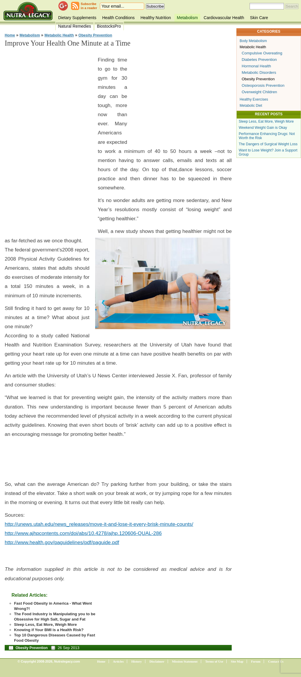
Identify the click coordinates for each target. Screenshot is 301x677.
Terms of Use (214, 661)
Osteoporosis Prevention (263, 85)
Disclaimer (156, 661)
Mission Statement (185, 661)
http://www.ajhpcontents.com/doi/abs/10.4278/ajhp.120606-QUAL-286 (83, 533)
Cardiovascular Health (224, 17)
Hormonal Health (256, 66)
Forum (255, 661)
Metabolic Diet (251, 106)
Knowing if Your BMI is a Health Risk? (49, 630)
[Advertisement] (49, 141)
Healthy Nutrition (155, 17)
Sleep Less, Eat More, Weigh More (45, 624)
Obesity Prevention (95, 35)
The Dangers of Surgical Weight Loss (268, 144)
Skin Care (259, 17)
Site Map (237, 661)
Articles (118, 661)
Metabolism (187, 17)
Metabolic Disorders (259, 72)
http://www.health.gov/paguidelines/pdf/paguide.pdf (62, 542)
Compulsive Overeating (262, 53)
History (136, 661)
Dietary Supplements (77, 17)
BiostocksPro (109, 26)
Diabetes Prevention (259, 59)
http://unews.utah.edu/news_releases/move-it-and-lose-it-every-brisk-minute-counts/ (99, 524)
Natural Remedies (74, 26)
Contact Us (275, 661)
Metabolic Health (59, 35)
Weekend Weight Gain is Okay (263, 128)
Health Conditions (118, 17)
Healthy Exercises (254, 99)
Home (10, 35)
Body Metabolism (253, 41)
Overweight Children (259, 92)
